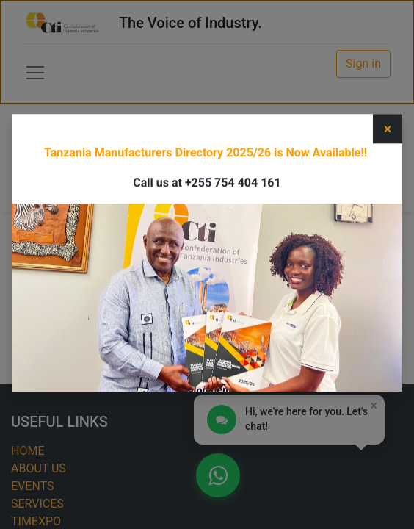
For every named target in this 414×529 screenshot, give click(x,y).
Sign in (363, 64)
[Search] (213, 187)
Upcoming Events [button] (296, 153)
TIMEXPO (36, 521)
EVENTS (32, 486)
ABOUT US (38, 468)
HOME (27, 451)
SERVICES (37, 504)
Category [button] (160, 153)
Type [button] (56, 153)
